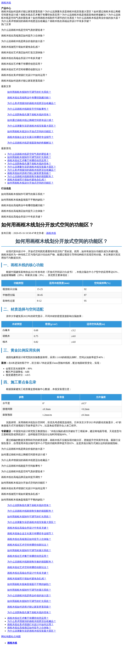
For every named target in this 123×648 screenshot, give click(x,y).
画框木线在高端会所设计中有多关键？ (28, 528)
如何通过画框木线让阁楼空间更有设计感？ (30, 120)
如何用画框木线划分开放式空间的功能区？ (30, 131)
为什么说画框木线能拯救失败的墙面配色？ (30, 176)
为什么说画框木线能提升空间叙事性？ (28, 109)
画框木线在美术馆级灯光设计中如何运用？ (30, 624)
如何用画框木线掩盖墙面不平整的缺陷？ (29, 584)
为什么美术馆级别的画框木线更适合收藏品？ (31, 103)
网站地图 (6, 636)
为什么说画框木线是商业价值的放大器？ (29, 595)
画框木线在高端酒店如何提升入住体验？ (29, 539)
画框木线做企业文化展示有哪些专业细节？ (30, 137)
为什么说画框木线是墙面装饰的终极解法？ (30, 142)
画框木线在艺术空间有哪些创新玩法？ (28, 544)
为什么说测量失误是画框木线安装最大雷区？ (31, 126)
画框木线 (6, 2)
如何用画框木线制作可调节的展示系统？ (29, 550)
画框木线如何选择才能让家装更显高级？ (29, 173)
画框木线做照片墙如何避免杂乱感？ (26, 179)
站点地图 (16, 636)
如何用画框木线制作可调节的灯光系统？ (29, 92)
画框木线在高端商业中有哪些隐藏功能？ (29, 97)
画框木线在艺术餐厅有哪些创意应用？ (28, 160)
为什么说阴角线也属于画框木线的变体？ (29, 114)
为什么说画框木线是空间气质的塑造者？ (29, 154)
